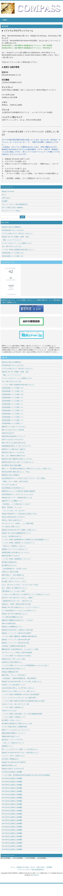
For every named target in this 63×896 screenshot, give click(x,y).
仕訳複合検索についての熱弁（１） (13, 423)
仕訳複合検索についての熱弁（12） (13, 253)
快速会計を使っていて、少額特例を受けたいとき (17, 497)
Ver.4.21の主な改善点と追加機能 (12, 794)
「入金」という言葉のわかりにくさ (13, 743)
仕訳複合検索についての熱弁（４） (13, 414)
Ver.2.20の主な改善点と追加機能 (12, 843)
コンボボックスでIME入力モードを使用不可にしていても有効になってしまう (26, 594)
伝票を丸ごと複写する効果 (10, 572)
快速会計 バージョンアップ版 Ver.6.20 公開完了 (17, 633)
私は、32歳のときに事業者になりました (14, 588)
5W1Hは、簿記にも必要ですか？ (12, 520)
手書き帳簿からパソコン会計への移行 (13, 591)
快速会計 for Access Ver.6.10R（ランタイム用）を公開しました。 (22, 681)
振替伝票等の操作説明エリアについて (13, 436)
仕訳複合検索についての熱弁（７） (13, 404)
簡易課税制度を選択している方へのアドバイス (16, 446)
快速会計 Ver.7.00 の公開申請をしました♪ (15, 614)
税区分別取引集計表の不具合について (13, 668)
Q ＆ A (4, 194)
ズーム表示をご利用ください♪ (11, 526)
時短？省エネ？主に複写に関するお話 (13, 443)
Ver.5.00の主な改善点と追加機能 (12, 785)
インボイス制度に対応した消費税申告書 (14, 727)
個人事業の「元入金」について (11, 720)
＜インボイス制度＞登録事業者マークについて (16, 559)
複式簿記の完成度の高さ (9, 562)
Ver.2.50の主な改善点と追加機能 (12, 827)
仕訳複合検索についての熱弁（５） (13, 410)
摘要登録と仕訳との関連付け (11, 475)
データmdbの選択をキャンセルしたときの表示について (19, 610)
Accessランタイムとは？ (9, 710)
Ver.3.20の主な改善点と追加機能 (12, 810)
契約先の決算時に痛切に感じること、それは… (16, 472)
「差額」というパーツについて (11, 240)
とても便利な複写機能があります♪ (12, 617)
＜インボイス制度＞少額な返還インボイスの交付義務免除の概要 (22, 714)
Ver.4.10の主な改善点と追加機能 (12, 801)
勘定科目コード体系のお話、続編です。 (14, 449)
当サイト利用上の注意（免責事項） (13, 207)
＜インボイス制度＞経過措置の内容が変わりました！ (18, 249)
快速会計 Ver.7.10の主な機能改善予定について (16, 533)
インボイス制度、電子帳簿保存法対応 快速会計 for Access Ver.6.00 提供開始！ (26, 775)
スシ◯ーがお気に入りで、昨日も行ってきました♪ (17, 233)
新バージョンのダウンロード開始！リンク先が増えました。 (20, 749)
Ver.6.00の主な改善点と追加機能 (12, 772)
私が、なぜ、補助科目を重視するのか (13, 455)
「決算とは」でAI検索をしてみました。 (14, 546)
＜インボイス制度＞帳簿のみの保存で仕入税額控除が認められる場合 (23, 701)
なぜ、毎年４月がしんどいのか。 (12, 246)
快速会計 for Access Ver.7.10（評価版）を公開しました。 (20, 530)
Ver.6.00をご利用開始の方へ (10, 759)
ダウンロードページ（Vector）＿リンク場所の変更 (17, 523)
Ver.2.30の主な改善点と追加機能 (12, 839)
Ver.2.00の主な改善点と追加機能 (12, 849)
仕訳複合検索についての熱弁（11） (13, 256)
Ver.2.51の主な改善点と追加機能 (12, 823)
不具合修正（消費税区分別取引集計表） (14, 646)
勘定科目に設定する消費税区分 (11, 227)
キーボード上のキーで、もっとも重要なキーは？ (17, 243)
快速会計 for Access (8, 191)
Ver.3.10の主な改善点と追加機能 (12, 817)
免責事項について (7, 746)
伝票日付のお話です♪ (8, 433)
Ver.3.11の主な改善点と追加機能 (12, 814)
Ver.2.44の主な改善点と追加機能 (12, 830)
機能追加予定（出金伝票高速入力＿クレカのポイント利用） (20, 649)
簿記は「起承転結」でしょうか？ (12, 507)
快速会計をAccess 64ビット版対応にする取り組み (17, 630)
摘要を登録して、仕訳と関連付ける (13, 575)
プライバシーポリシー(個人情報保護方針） (15, 204)
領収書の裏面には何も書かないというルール (15, 552)
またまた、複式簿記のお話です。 (12, 536)
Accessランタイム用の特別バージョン (14, 685)
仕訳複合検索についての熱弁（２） (13, 420)
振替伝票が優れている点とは (11, 555)
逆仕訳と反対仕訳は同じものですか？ (13, 517)
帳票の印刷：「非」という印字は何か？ (14, 675)
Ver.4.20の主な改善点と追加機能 (12, 798)
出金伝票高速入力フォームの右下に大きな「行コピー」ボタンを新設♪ (23, 478)
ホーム (13, 867)
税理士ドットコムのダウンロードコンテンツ (15, 730)
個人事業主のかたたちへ (9, 565)
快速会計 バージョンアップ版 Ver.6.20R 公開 (16, 639)
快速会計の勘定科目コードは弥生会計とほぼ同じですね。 (20, 514)
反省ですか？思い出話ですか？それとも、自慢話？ (18, 597)
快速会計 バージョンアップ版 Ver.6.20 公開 (15, 643)
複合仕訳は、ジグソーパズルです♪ (12, 739)
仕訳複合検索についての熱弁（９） (13, 397)
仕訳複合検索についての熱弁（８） (13, 401)
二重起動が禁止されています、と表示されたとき (17, 601)
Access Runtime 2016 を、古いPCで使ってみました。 (19, 688)
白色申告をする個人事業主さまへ (12, 662)
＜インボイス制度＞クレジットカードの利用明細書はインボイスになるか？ (25, 665)
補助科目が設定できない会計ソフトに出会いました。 (18, 462)
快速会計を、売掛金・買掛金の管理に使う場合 (16, 604)
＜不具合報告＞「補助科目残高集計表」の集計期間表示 (19, 678)
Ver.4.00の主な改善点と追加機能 (13, 804)
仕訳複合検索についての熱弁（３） (13, 417)
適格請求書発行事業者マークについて (13, 733)
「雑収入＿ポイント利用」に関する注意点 (15, 481)
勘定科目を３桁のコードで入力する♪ (13, 452)
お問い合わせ (6, 198)
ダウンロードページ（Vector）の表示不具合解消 (17, 652)
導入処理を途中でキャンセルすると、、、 (15, 230)
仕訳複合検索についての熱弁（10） (13, 394)
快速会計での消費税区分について (12, 626)
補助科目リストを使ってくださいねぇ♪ (14, 426)
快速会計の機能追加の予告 (10, 672)
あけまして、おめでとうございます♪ (13, 578)
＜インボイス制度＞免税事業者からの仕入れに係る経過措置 (20, 694)
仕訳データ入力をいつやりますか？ (13, 439)
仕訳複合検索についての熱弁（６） (13, 407)
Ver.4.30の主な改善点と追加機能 (12, 788)
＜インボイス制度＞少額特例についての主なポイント (18, 543)
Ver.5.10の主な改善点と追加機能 (12, 781)
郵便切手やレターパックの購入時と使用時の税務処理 (18, 491)
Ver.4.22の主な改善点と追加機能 (12, 791)
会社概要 (4, 201)
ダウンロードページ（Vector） (11, 211)
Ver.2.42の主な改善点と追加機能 (12, 833)
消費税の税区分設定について (11, 736)
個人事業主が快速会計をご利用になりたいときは (17, 723)
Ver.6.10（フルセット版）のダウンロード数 (15, 704)
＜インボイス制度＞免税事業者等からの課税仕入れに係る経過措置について (25, 539)
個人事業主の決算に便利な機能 (11, 465)
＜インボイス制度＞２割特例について (13, 717)
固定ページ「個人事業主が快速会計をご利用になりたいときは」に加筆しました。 (27, 468)
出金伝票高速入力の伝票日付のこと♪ (13, 488)
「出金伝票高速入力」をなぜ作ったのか (14, 568)
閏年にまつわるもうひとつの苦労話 (13, 430)
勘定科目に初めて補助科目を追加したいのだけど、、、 (19, 459)
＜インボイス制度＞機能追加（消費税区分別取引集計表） (20, 636)
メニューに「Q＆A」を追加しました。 (14, 756)
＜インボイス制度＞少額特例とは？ (13, 707)
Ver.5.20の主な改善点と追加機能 (12, 778)
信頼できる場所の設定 (9, 623)
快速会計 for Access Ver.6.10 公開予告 (13, 762)
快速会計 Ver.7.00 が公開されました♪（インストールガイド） (21, 607)
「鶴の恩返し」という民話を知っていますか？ (16, 504)
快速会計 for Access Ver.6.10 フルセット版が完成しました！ (20, 752)
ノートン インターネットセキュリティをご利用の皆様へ (19, 697)
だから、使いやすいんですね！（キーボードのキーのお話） (20, 585)
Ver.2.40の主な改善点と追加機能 (12, 836)
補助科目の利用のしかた (9, 765)
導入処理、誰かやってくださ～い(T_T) (14, 581)
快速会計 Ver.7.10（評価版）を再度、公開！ (15, 237)
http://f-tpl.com (35, 875)
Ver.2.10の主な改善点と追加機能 (12, 846)
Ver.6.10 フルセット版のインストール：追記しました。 (19, 691)
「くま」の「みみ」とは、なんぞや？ (13, 510)
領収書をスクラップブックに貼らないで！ (15, 549)
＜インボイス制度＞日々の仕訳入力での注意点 (16, 656)
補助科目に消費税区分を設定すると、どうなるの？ (18, 620)
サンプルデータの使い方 (9, 485)
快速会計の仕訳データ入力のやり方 (13, 768)
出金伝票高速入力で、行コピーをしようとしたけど (18, 494)
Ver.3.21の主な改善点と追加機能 (12, 807)
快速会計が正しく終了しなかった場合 (13, 659)
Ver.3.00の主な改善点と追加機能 (12, 820)
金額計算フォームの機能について (12, 501)
